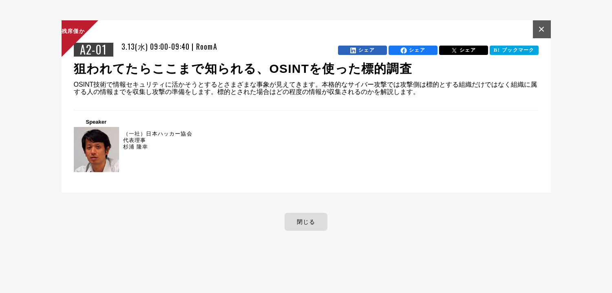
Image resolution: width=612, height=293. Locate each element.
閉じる (306, 222)
